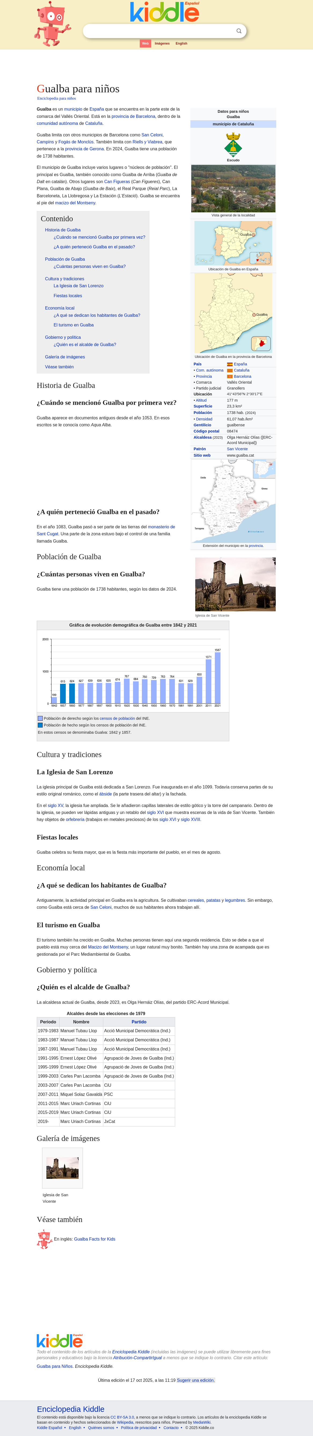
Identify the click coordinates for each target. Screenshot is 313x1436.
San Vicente (237, 449)
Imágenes (162, 43)
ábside (105, 794)
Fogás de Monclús (76, 142)
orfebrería (75, 819)
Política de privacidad (139, 1428)
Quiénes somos (101, 1428)
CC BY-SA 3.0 (122, 1417)
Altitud (201, 400)
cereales (196, 900)
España (240, 364)
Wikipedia (125, 1422)
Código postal (206, 431)
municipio (73, 109)
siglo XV (55, 805)
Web (145, 43)
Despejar (228, 31)
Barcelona (242, 376)
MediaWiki (202, 1422)
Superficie (203, 406)
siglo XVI (155, 812)
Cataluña (241, 370)
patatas (213, 900)
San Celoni (152, 135)
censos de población (117, 718)
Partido (139, 1022)
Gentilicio (202, 425)
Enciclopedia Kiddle (131, 1352)
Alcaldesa (203, 437)
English (181, 43)
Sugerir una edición (195, 1380)
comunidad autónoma (57, 123)
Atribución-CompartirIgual (137, 1357)
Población (203, 412)
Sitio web (202, 455)
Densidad (204, 419)
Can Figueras (117, 181)
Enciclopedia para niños (56, 98)
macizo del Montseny (75, 203)
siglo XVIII (190, 819)
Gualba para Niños (54, 1366)
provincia (256, 546)
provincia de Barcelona (133, 116)
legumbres (235, 900)
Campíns (45, 142)
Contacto (171, 1428)
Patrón (200, 449)
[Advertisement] (156, 64)
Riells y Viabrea (147, 142)
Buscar (239, 31)
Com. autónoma (209, 370)
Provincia (204, 376)
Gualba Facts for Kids (94, 1239)
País (198, 364)
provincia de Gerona (84, 149)
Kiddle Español (49, 1428)
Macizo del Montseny (108, 947)
